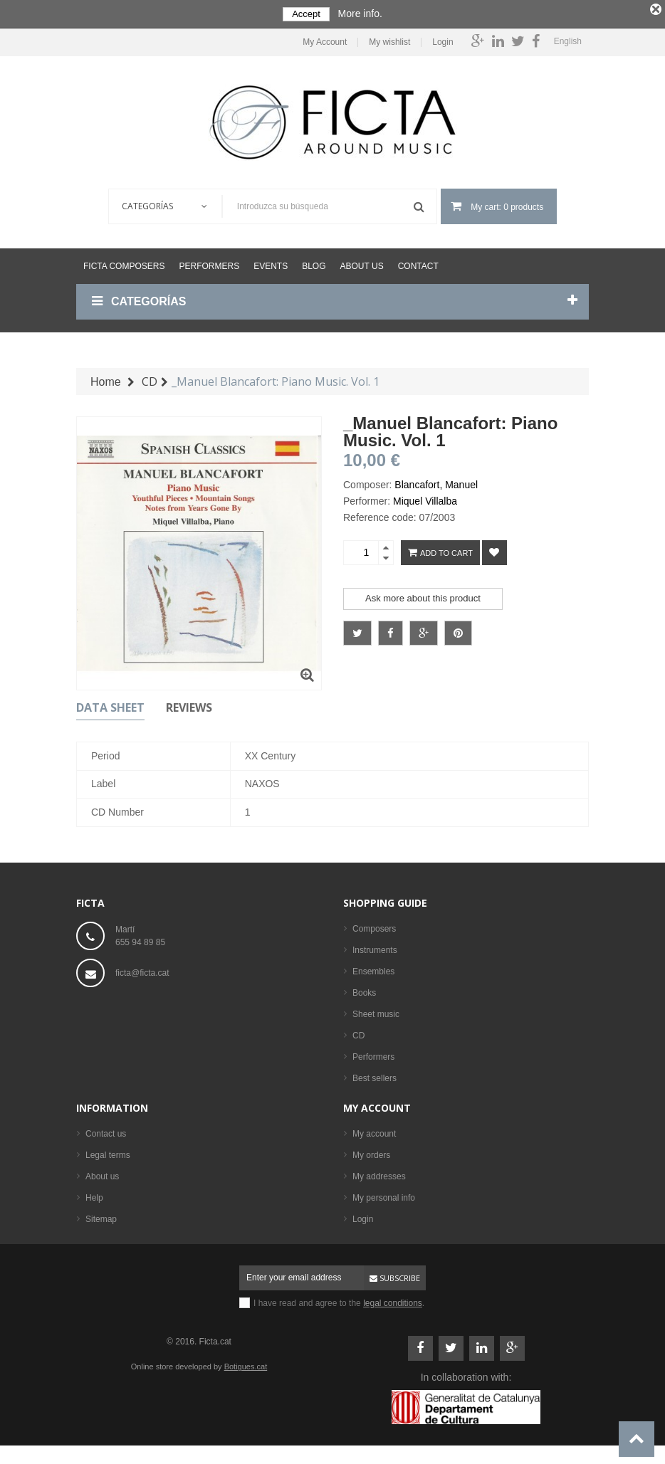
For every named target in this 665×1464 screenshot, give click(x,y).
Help (94, 1195)
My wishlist (389, 39)
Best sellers (374, 1075)
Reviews (189, 704)
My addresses (379, 1174)
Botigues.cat (246, 1363)
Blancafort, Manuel (436, 482)
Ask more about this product (423, 595)
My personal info (383, 1195)
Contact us (105, 1131)
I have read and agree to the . (338, 1300)
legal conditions (392, 1300)
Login (442, 39)
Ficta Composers (123, 263)
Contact (418, 263)
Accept (306, 14)
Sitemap (101, 1216)
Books (364, 990)
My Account (325, 39)
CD (358, 1033)
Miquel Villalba (425, 498)
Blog (313, 263)
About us (362, 263)
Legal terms (107, 1152)
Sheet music (375, 1011)
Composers (374, 926)
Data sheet (110, 704)
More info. (360, 13)
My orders (371, 1152)
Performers (209, 263)
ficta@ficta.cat (142, 970)
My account (377, 1105)
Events (270, 263)
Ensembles (373, 969)
